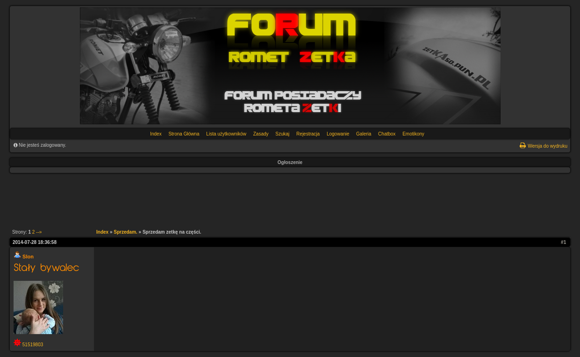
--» (39, 232)
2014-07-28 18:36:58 (35, 242)
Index (155, 133)
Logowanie (338, 133)
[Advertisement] (285, 199)
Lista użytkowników (226, 133)
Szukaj (282, 133)
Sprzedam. (125, 232)
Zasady (261, 133)
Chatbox (386, 133)
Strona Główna (183, 133)
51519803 (32, 344)
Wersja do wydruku (547, 146)
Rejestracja (308, 133)
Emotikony (413, 133)
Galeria (363, 133)
